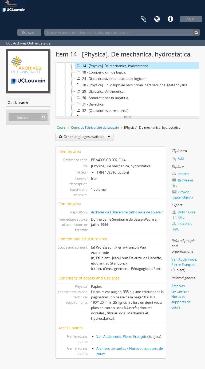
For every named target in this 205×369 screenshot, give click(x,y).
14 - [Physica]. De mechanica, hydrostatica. (112, 66)
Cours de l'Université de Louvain (95, 127)
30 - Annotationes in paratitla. (102, 98)
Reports (180, 174)
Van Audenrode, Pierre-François (121, 336)
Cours (61, 127)
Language (157, 19)
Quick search (18, 102)
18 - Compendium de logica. (100, 72)
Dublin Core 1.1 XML (183, 215)
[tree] (127, 89)
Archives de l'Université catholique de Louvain (127, 212)
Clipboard (143, 19)
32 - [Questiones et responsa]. (102, 110)
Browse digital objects (182, 195)
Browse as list (183, 183)
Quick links (170, 19)
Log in (189, 19)
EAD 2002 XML (182, 227)
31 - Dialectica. (89, 104)
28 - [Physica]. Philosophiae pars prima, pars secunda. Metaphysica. (131, 85)
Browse (28, 32)
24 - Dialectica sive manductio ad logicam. (111, 78)
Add (181, 158)
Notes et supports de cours (181, 302)
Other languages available (86, 136)
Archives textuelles (111, 348)
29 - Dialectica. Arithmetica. (99, 91)
